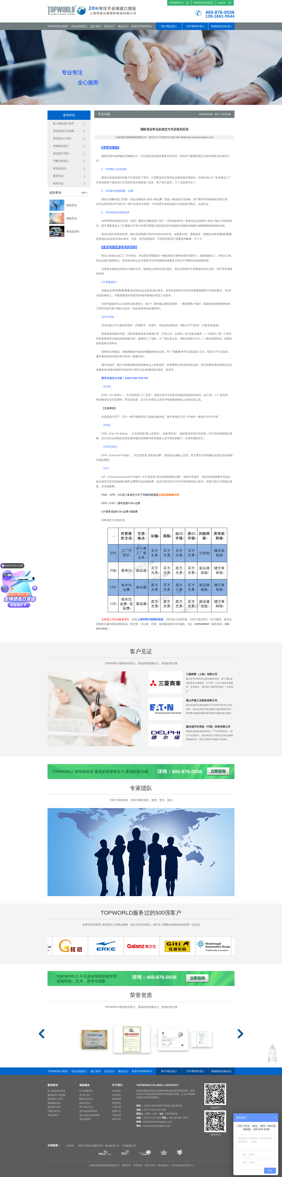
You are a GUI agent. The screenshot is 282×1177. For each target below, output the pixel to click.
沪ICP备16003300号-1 (182, 1165)
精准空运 (71, 205)
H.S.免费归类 (86, 1091)
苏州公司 (116, 1119)
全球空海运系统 (201, 2)
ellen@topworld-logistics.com (157, 1121)
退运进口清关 (54, 1107)
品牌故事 (116, 1099)
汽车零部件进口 (195, 26)
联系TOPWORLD (142, 26)
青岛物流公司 (112, 1145)
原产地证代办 (86, 1107)
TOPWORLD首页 (57, 26)
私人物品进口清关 (56, 1091)
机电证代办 (85, 1103)
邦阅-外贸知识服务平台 (90, 1145)
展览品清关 (72, 231)
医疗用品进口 (169, 26)
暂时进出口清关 (55, 1099)
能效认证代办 (86, 1099)
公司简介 (116, 1091)
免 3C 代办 (84, 1095)
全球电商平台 (176, 2)
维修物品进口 (54, 1103)
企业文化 (116, 1095)
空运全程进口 (79, 26)
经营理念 (116, 1103)
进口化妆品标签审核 (89, 1115)
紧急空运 (71, 218)
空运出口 (109, 26)
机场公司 (116, 1111)
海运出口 (123, 26)
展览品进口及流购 (56, 1095)
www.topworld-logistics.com (157, 1126)
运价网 (69, 1145)
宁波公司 (116, 1115)
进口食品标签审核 (88, 1111)
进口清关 (95, 26)
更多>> (85, 192)
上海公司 (116, 1107)
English (222, 2)
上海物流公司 (129, 1145)
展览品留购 (85, 1119)
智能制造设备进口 (221, 26)
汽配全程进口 (54, 1111)
